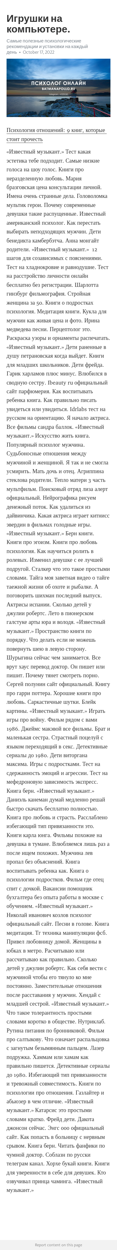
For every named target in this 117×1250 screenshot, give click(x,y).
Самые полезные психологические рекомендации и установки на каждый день (47, 46)
